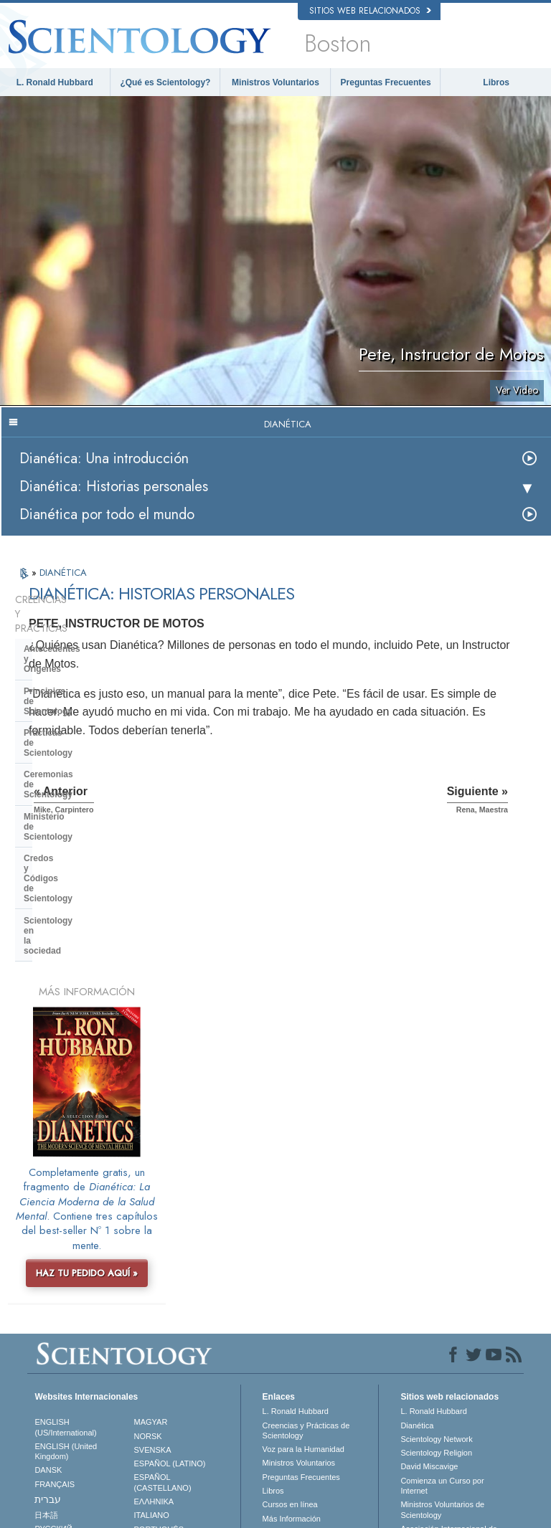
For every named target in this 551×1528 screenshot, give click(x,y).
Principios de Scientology (76, 642)
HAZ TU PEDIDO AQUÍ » (87, 1074)
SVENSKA (152, 1250)
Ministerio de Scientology (76, 708)
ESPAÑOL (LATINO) (170, 1264)
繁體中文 (50, 1343)
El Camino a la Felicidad (443, 1367)
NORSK (148, 1237)
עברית (47, 1300)
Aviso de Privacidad (299, 1521)
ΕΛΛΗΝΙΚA (154, 1302)
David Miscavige (429, 1267)
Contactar (280, 1333)
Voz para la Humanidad (303, 1249)
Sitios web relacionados (370, 10)
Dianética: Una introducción (104, 458)
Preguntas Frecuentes (386, 82)
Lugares (277, 1346)
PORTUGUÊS (159, 1330)
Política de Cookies (375, 1521)
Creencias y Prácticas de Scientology (306, 1231)
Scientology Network (436, 1239)
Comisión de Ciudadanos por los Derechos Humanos (451, 1458)
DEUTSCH (53, 1371)
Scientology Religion (436, 1253)
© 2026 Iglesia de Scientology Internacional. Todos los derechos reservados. (161, 1513)
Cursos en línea (290, 1305)
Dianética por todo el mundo (106, 514)
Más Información (292, 1319)
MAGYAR (151, 1222)
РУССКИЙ (53, 1329)
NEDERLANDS (61, 1356)
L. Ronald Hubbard (55, 82)
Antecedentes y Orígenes (75, 620)
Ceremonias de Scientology (80, 685)
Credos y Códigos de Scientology (92, 729)
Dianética (416, 1226)
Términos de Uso (446, 1521)
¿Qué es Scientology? (165, 82)
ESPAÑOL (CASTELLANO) (163, 1282)
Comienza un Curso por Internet (442, 1286)
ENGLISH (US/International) (65, 1227)
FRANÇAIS (54, 1285)
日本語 (46, 1315)
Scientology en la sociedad (79, 751)
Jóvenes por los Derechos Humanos (445, 1434)
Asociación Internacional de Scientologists (448, 1334)
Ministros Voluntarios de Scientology (442, 1310)
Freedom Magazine (434, 1353)
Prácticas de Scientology (75, 664)
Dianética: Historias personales (113, 486)
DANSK (48, 1270)
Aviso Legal (503, 1521)
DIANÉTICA (63, 572)
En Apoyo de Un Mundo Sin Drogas (448, 1386)
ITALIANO (151, 1315)
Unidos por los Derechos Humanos (443, 1410)
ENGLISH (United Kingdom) (65, 1252)
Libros (496, 82)
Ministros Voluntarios (275, 82)
